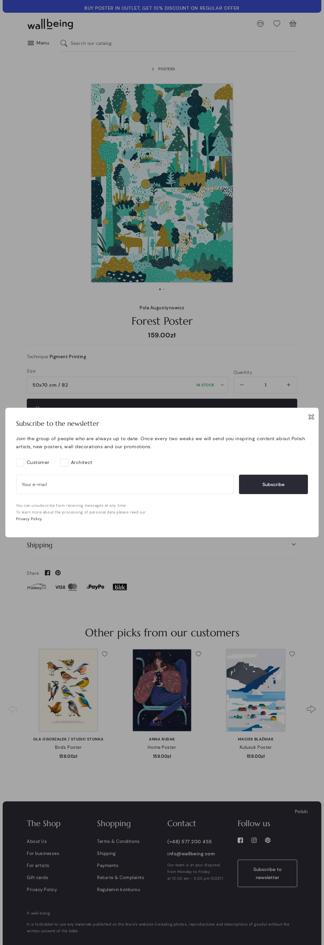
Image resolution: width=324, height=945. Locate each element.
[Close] (311, 416)
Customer (38, 462)
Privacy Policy (29, 519)
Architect (81, 462)
